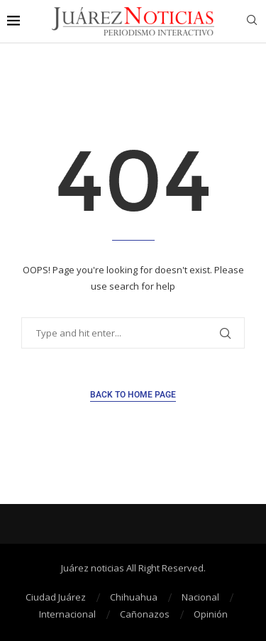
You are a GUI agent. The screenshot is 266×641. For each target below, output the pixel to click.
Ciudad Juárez (56, 597)
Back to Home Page (133, 395)
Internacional (67, 614)
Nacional (200, 597)
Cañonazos (145, 614)
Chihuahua (133, 597)
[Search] (252, 21)
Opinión (211, 614)
